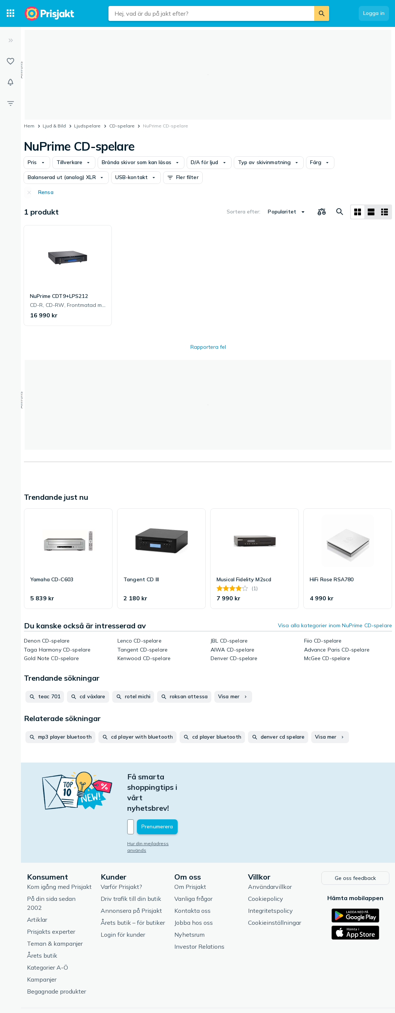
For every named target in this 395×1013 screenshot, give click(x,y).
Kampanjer (41, 947)
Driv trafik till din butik (131, 866)
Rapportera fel (208, 347)
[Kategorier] (10, 13)
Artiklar (37, 887)
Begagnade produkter (56, 959)
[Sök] (321, 13)
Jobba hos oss (193, 890)
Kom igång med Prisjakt (59, 854)
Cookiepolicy (265, 866)
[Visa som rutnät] (357, 212)
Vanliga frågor (193, 866)
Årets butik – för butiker (133, 890)
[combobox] (211, 13)
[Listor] (10, 61)
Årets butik (42, 923)
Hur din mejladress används (158, 812)
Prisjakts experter (51, 899)
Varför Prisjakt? (121, 854)
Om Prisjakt (190, 854)
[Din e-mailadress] (176, 795)
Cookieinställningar (274, 890)
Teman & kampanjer (55, 911)
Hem (29, 126)
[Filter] (10, 103)
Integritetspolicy (270, 878)
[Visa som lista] (371, 212)
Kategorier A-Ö (47, 935)
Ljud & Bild (54, 126)
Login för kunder (123, 902)
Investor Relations (199, 914)
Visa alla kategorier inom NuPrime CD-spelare (335, 625)
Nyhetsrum (189, 902)
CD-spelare (122, 126)
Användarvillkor (270, 854)
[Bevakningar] (10, 82)
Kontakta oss (192, 878)
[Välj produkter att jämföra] (321, 212)
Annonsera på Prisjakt (131, 878)
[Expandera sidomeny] (10, 40)
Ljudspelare (87, 126)
